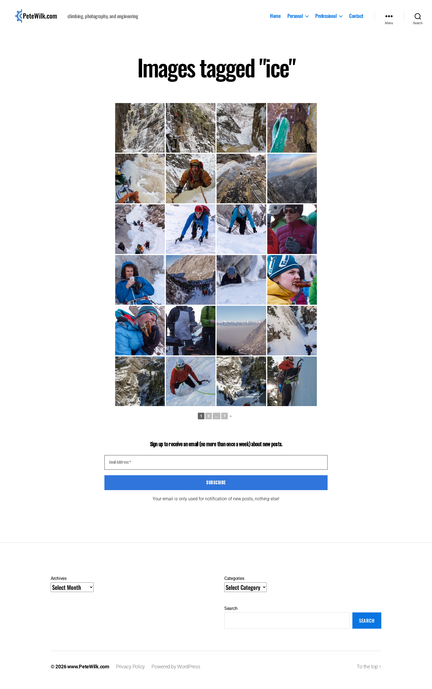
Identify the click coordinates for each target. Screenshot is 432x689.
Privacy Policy (130, 673)
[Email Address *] (216, 469)
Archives (59, 585)
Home (275, 20)
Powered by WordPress (176, 673)
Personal (295, 20)
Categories (234, 585)
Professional (326, 20)
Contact (356, 20)
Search (230, 615)
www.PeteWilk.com (88, 673)
